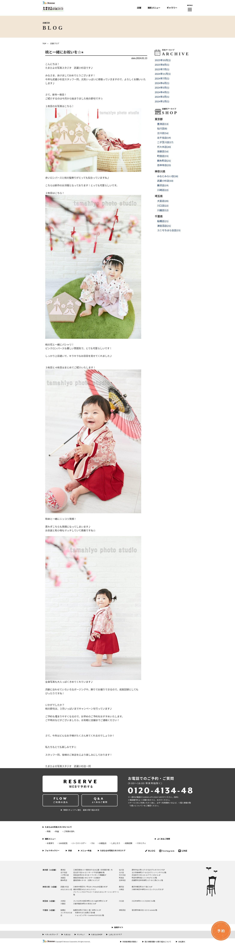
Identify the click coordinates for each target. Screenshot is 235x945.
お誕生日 (102, 843)
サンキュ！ (81, 934)
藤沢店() (162, 185)
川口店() (162, 205)
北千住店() (164, 137)
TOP (44, 43)
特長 (49, 831)
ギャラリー (172, 7)
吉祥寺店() (164, 165)
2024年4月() (162, 92)
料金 (57, 831)
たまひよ (67, 934)
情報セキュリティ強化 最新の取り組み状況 (81, 810)
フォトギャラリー (52, 850)
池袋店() (162, 151)
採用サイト (118, 927)
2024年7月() (162, 78)
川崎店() (162, 190)
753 (92, 843)
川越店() (162, 210)
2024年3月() (162, 96)
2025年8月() (162, 64)
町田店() (162, 156)
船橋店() (162, 221)
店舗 (139, 7)
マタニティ (141, 843)
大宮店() (162, 200)
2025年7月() (162, 69)
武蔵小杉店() (165, 180)
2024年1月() (162, 101)
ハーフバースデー (79, 843)
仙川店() (162, 128)
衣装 (70, 850)
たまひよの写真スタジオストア (112, 850)
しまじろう (115, 843)
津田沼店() (164, 225)
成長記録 (128, 843)
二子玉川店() (165, 142)
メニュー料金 (86, 850)
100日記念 (63, 843)
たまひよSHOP (96, 934)
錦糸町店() (164, 160)
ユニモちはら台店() (168, 230)
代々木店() (164, 146)
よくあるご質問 (163, 839)
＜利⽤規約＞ (165, 803)
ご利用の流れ (69, 831)
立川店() (162, 133)
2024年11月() (163, 73)
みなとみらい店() (167, 176)
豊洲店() (162, 124)
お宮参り (50, 843)
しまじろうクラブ (115, 934)
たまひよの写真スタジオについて (58, 827)
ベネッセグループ (51, 934)
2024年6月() (162, 83)
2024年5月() (162, 87)
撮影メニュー (154, 7)
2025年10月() (163, 60)
